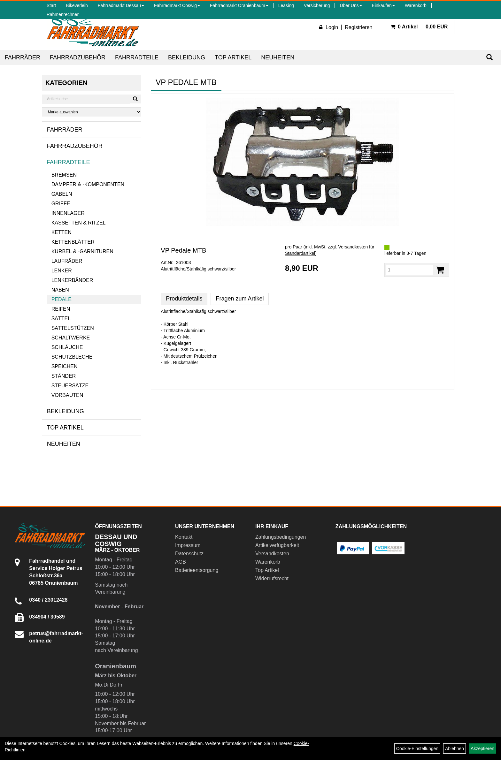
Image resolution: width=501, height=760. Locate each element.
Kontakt (183, 537)
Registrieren (358, 27)
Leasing (286, 5)
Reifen (60, 309)
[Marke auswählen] (92, 112)
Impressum (187, 545)
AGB (180, 562)
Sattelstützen (72, 328)
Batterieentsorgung (196, 570)
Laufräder (66, 261)
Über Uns (351, 5)
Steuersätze (70, 385)
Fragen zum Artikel (240, 298)
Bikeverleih (77, 5)
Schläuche (67, 347)
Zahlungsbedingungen (280, 537)
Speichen (64, 366)
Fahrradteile (136, 57)
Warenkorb (416, 5)
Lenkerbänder (72, 280)
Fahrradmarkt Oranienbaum (239, 5)
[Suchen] (489, 57)
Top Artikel (233, 57)
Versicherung (317, 5)
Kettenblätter (73, 242)
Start (51, 5)
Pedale (61, 299)
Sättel (61, 318)
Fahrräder (22, 57)
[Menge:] (409, 270)
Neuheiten (277, 57)
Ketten (61, 232)
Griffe (60, 203)
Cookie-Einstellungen (417, 748)
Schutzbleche (72, 357)
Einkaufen (383, 5)
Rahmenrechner (63, 14)
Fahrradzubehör (77, 57)
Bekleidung (186, 57)
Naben (60, 290)
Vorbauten (67, 395)
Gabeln (61, 194)
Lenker (61, 270)
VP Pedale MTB (183, 250)
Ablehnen (454, 748)
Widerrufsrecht (272, 578)
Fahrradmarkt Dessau (121, 5)
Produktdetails (184, 298)
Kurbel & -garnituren (82, 251)
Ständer (63, 376)
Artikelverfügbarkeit (277, 545)
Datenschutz (189, 553)
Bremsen (64, 175)
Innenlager (68, 213)
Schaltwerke (70, 337)
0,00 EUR (419, 26)
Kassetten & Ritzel (78, 222)
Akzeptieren (482, 748)
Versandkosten (272, 553)
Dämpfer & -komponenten (87, 184)
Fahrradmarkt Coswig (177, 5)
